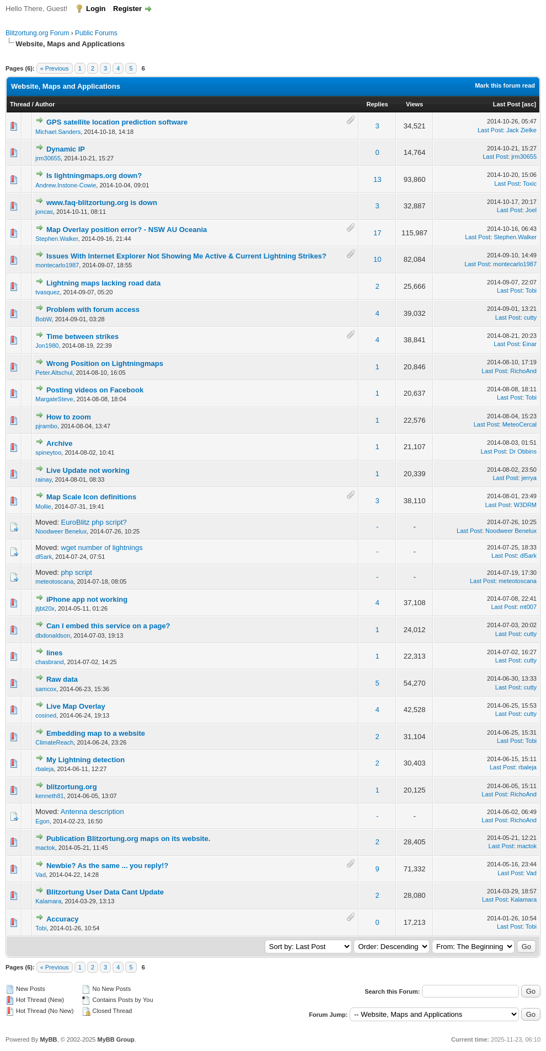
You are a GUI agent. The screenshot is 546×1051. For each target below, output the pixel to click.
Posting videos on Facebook (94, 390)
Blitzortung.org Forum (37, 33)
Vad (40, 874)
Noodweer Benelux (61, 531)
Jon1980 (46, 345)
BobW (43, 319)
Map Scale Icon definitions (91, 497)
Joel (531, 210)
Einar (529, 344)
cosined (45, 715)
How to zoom (68, 417)
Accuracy (62, 919)
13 (377, 179)
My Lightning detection (85, 760)
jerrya (529, 478)
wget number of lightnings (102, 547)
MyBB (48, 1039)
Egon (42, 821)
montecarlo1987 (57, 265)
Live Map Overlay (75, 706)
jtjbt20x (45, 608)
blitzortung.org (71, 787)
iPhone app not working (86, 599)
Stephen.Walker (56, 238)
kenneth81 (49, 796)
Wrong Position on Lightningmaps (104, 363)
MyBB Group (115, 1039)
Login (95, 8)
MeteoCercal (519, 424)
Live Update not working (88, 470)
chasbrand (49, 662)
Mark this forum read (505, 85)
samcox (45, 689)
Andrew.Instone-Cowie (65, 185)
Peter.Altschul (53, 372)
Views (414, 104)
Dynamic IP (65, 149)
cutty (530, 317)
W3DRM (525, 505)
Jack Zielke (521, 130)
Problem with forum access (93, 309)
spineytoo (48, 452)
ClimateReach (54, 742)
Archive (59, 443)
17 (377, 233)
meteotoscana (54, 581)
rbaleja (44, 769)
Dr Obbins (523, 451)
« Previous (54, 68)
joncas (44, 211)
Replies (377, 104)
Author (45, 104)
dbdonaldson (52, 635)
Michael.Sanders (58, 131)
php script (76, 572)
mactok (45, 847)
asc (529, 104)
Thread (20, 104)
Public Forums (96, 33)
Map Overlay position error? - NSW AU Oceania (126, 229)
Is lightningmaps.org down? (94, 175)
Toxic (530, 183)
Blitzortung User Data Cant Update (105, 892)
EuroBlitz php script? (94, 522)
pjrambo (46, 426)
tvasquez (47, 292)
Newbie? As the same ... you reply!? (107, 865)
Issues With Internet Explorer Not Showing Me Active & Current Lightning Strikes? (186, 256)
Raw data (62, 679)
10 (377, 259)
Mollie (43, 506)
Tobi (531, 290)
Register (127, 8)
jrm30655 (48, 158)
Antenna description (92, 811)
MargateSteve (54, 399)
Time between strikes (82, 336)
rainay (43, 479)
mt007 (528, 606)
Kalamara (48, 901)
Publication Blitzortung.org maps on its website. (128, 838)
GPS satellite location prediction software (117, 122)
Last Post (507, 104)
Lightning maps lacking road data (103, 283)
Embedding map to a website (95, 733)
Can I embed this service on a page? (108, 626)
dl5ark (43, 556)
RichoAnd (523, 371)
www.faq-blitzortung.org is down (101, 202)
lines (54, 653)
